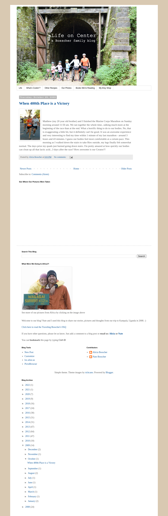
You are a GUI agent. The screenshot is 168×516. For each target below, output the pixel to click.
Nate (120, 333)
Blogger (109, 372)
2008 (28, 507)
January (32, 501)
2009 (28, 445)
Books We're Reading (85, 88)
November (33, 454)
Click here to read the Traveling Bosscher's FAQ (44, 327)
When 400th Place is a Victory (44, 103)
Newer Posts (25, 168)
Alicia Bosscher (100, 352)
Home (76, 168)
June (30, 482)
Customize (29, 356)
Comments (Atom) (40, 174)
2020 (28, 394)
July (30, 478)
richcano (89, 372)
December (33, 449)
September (33, 468)
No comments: (60, 157)
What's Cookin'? (33, 88)
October (32, 459)
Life (20, 88)
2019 (28, 399)
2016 (28, 413)
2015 (28, 417)
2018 (28, 403)
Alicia (112, 333)
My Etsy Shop (105, 88)
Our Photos (67, 88)
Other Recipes (51, 88)
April (30, 487)
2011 (27, 436)
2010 (28, 441)
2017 (28, 408)
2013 (28, 427)
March (31, 492)
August (31, 473)
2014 (28, 422)
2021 (28, 389)
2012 (28, 431)
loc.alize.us (30, 360)
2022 (28, 385)
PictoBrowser (31, 364)
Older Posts (126, 168)
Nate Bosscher (99, 356)
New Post (29, 352)
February (32, 496)
